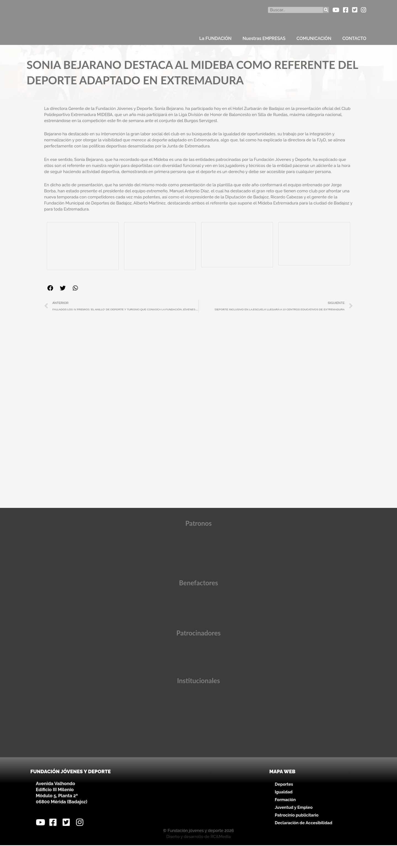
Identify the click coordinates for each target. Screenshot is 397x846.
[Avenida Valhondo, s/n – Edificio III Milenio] (198, 796)
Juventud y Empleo (294, 807)
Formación (285, 800)
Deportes (284, 784)
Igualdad (284, 792)
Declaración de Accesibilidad (303, 823)
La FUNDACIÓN (215, 38)
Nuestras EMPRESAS (264, 38)
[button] (50, 288)
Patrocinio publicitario (296, 815)
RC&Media (220, 837)
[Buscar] (326, 10)
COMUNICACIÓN (314, 38)
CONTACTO (354, 38)
